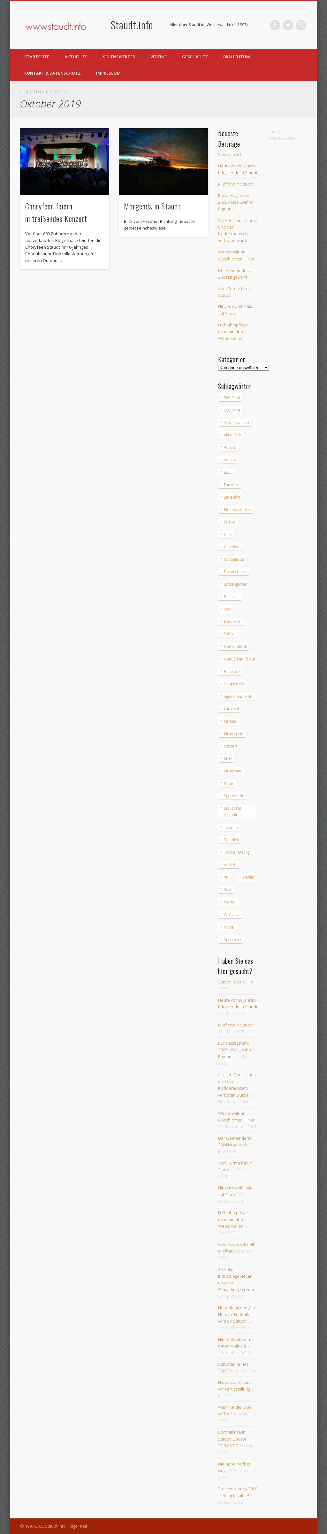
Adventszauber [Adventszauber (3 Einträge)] (237, 422)
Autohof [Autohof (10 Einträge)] (230, 460)
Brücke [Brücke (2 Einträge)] (230, 522)
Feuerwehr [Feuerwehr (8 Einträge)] (233, 621)
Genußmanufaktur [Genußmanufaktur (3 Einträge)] (239, 659)
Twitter (288, 25)
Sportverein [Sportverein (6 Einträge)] (234, 796)
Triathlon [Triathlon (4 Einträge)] (231, 840)
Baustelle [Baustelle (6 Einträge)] (232, 484)
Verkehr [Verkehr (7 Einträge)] (231, 864)
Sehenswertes (119, 57)
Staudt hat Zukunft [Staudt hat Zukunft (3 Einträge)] (232, 812)
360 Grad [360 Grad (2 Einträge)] (232, 397)
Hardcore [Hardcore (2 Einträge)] (232, 671)
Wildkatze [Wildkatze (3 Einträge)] (232, 914)
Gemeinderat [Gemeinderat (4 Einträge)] (235, 646)
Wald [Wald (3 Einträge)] (228, 889)
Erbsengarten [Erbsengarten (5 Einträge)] (235, 584)
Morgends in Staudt (152, 206)
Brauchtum (236, 57)
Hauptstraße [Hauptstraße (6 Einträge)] (234, 684)
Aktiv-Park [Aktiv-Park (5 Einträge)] (232, 435)
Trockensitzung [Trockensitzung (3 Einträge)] (237, 852)
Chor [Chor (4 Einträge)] (228, 534)
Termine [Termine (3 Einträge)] (231, 827)
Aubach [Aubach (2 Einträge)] (230, 447)
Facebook (275, 25)
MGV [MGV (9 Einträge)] (228, 758)
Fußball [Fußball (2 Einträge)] (230, 634)
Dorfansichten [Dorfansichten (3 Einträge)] (235, 571)
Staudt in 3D (229, 154)
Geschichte (195, 57)
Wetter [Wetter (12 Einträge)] (230, 902)
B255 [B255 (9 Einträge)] (228, 472)
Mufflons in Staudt (235, 184)
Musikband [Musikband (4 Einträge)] (233, 771)
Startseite (36, 57)
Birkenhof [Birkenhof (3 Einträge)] (232, 497)
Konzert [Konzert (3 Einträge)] (230, 746)
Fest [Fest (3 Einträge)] (227, 609)
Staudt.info (132, 24)
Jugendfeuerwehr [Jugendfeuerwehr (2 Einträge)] (239, 696)
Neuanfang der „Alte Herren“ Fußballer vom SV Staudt (237, 1314)
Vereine (158, 57)
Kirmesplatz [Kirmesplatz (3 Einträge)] (234, 733)
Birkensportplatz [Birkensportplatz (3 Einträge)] (238, 509)
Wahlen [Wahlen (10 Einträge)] (248, 877)
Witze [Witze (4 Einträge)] (229, 927)
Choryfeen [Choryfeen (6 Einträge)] (233, 547)
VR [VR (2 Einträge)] (226, 877)
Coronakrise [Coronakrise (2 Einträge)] (234, 559)
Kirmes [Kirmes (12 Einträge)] (230, 721)
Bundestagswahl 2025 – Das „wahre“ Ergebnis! (236, 202)
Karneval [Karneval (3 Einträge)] (231, 709)
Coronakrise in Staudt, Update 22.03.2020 (232, 1438)
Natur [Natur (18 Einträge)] (229, 783)
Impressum (108, 73)
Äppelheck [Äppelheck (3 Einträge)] (233, 939)
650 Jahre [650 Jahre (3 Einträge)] (232, 410)
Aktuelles (76, 57)
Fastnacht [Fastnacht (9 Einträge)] (232, 596)
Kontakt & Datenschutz (52, 73)
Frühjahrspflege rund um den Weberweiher (233, 331)
